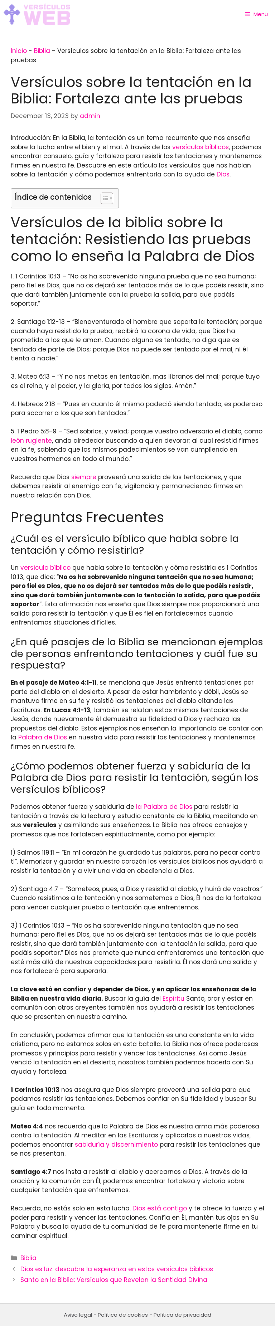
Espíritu (173, 998)
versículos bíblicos (200, 147)
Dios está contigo (159, 1208)
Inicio (19, 51)
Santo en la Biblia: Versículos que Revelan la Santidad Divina (113, 1280)
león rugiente (31, 440)
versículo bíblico (45, 567)
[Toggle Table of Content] (103, 198)
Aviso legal (78, 1314)
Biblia (42, 51)
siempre (83, 477)
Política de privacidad (182, 1314)
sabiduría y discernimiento (116, 1144)
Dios (223, 174)
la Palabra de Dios (164, 806)
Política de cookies (123, 1314)
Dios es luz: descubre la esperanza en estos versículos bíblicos (116, 1269)
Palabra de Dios (42, 737)
